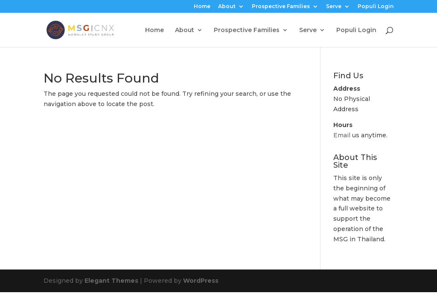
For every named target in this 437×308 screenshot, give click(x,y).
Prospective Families (281, 6)
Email (341, 135)
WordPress (200, 280)
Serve (333, 6)
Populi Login (375, 6)
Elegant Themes (111, 280)
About (227, 6)
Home (202, 6)
